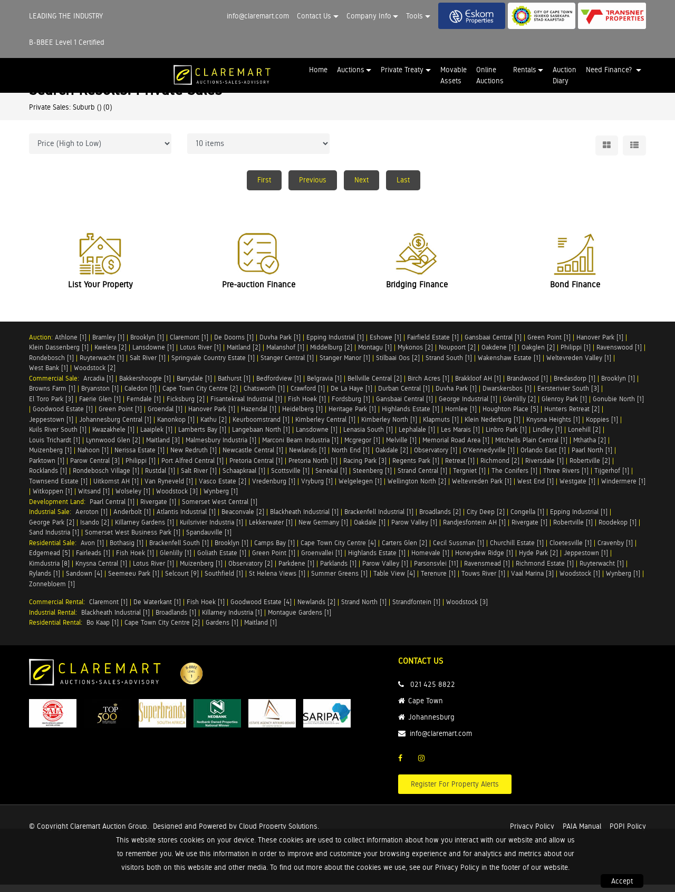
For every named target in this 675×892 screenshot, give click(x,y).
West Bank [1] (48, 375)
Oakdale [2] (391, 457)
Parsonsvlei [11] (436, 571)
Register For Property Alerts (455, 791)
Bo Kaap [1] (102, 630)
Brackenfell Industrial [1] (378, 519)
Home (318, 69)
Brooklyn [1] (147, 344)
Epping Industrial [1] (335, 344)
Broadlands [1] (176, 620)
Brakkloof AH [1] (478, 386)
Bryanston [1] (100, 396)
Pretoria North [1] (313, 468)
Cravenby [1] (615, 550)
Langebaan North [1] (261, 437)
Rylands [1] (44, 581)
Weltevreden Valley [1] (578, 365)
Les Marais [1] (460, 437)
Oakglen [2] (538, 354)
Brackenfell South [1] (179, 550)
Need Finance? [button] (610, 69)
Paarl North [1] (592, 457)
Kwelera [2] (110, 354)
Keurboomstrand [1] (261, 427)
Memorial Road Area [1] (455, 447)
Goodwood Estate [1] (63, 416)
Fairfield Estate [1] (433, 344)
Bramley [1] (108, 344)
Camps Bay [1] (274, 550)
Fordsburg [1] (351, 406)
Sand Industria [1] (54, 540)
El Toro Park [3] (51, 406)
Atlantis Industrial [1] (186, 519)
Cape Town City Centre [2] (200, 396)
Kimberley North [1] (389, 427)
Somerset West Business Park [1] (132, 540)
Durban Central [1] (404, 396)
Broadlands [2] (440, 519)
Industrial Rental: (55, 620)
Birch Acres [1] (428, 386)
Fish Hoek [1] (307, 406)
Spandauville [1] (209, 540)
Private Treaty (402, 69)
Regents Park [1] (415, 468)
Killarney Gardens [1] (144, 530)
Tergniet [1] (469, 478)
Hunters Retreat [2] (572, 416)
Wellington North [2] (417, 488)
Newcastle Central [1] (253, 457)
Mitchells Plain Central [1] (531, 447)
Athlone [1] (70, 344)
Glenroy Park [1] (564, 406)
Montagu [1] (375, 354)
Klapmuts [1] (441, 427)
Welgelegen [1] (360, 488)
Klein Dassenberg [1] (59, 354)
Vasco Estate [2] (222, 488)
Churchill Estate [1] (517, 550)
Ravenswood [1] (619, 354)
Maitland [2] (244, 354)
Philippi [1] (576, 354)
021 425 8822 (432, 691)
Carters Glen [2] (404, 550)
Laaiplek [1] (156, 437)
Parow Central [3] (95, 468)
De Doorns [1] (234, 344)
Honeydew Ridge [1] (484, 560)
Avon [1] (92, 550)
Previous (312, 180)
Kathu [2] (213, 427)
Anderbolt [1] (132, 519)
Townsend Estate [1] (58, 488)
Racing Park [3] (365, 468)
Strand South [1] (449, 365)
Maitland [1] (260, 630)
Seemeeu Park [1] (133, 581)
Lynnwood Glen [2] (113, 447)
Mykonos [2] (415, 354)
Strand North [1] (364, 609)
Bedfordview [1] (278, 386)
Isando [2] (94, 530)
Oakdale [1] (369, 530)
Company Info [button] (368, 16)
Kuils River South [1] (57, 437)
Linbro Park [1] (506, 437)
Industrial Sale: (52, 519)
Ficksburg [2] (186, 406)
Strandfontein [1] (416, 609)
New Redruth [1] (193, 457)
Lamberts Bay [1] (202, 437)
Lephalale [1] (417, 437)
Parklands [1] (338, 571)
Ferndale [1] (144, 406)
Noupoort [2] (457, 354)
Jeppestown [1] (51, 427)
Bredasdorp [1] (574, 386)
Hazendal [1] (258, 416)
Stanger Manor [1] (345, 365)
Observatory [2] (250, 571)
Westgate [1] (577, 488)
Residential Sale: (55, 550)
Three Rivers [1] (566, 478)
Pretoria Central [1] (256, 468)
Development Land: (59, 509)
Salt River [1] (148, 365)
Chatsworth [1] (264, 396)
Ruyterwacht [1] (102, 365)
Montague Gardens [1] (299, 620)
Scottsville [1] (290, 478)
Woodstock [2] (94, 375)
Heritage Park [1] (352, 416)
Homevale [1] (430, 560)
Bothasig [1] (126, 550)
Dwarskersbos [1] (507, 396)
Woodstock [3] (177, 498)
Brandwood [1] (527, 386)
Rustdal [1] (160, 478)
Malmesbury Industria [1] (221, 447)
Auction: (42, 344)
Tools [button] (414, 16)
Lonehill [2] (584, 437)
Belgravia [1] (324, 386)
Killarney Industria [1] (232, 620)
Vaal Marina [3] (532, 581)
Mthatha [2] (589, 447)
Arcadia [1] (98, 386)
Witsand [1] (94, 498)
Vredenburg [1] (273, 488)
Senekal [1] (331, 478)
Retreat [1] (460, 468)
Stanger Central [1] (287, 365)
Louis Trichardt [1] (54, 447)
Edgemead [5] (49, 560)
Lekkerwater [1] (271, 530)
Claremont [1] (189, 344)
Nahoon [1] (93, 457)
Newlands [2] (316, 609)
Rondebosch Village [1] (106, 478)
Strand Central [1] (422, 478)
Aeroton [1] (91, 519)
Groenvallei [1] (321, 560)
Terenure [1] (438, 581)
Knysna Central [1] (101, 571)
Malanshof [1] (285, 354)
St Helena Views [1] (277, 581)
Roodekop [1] (618, 530)
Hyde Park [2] (538, 560)
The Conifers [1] (514, 478)
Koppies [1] (602, 427)
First (264, 180)
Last (403, 180)
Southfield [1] (224, 581)
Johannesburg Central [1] (115, 427)
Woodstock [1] (580, 581)
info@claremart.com (258, 16)
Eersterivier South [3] (568, 396)
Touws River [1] (483, 581)
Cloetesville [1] (570, 550)
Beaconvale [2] (242, 519)
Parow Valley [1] (414, 530)
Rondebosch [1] (51, 365)
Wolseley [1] (132, 498)
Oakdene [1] (498, 354)
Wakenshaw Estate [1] (509, 365)
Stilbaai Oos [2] (398, 365)
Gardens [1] (222, 630)
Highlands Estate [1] (410, 416)
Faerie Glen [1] (100, 406)
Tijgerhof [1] (611, 478)
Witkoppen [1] (52, 498)
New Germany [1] (323, 530)
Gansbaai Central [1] (493, 344)
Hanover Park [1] (599, 344)
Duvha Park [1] (280, 344)
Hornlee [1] (461, 416)
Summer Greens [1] (339, 581)
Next (361, 180)
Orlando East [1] (543, 457)
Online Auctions (490, 75)
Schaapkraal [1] (244, 478)
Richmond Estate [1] (545, 571)
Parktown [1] (46, 468)
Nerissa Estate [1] (139, 457)
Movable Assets (453, 75)
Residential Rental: (57, 630)
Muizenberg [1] (50, 457)
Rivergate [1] (158, 509)
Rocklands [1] (48, 478)
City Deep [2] (486, 519)
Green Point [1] (549, 344)
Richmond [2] (499, 468)
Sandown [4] (84, 581)
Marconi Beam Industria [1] (300, 447)
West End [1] (535, 488)
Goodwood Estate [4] (261, 609)
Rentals (524, 69)
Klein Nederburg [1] (492, 427)
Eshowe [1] (385, 344)
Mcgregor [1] (362, 447)
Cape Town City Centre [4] (338, 550)
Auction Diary (564, 75)
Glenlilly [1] (175, 560)
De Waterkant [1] (157, 609)
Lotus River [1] (200, 354)
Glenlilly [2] (519, 406)
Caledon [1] (140, 396)
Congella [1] (527, 519)
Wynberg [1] (221, 498)
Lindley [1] (547, 437)
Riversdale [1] (544, 468)
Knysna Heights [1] (553, 427)
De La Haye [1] (351, 396)
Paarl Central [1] (112, 509)
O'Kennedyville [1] (489, 457)
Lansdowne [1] (153, 354)
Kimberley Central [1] (325, 427)
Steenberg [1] (372, 478)
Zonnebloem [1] (52, 591)
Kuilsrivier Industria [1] (211, 530)
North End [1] (351, 457)
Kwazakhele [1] (113, 437)
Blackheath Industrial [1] (304, 519)
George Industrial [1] (468, 406)
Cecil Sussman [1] (458, 550)
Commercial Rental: (59, 609)
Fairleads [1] (93, 560)
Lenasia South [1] (368, 437)
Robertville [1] (573, 530)
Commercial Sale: (56, 386)
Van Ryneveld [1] (168, 488)
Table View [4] (394, 581)
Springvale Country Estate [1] (213, 365)
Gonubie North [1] (618, 406)
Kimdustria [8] (49, 571)
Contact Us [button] (314, 16)
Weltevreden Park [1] (482, 488)
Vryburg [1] (317, 488)
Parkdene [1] (296, 571)
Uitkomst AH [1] (116, 488)
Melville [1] (401, 447)
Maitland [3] (163, 447)
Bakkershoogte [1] (145, 386)
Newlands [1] (307, 457)
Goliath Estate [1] (221, 560)
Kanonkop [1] (176, 427)
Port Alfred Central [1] (192, 468)
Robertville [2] (590, 468)
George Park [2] (51, 530)
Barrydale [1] (194, 386)
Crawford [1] (308, 396)
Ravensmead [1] (487, 571)
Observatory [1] (435, 457)
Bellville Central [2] (375, 386)
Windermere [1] (623, 488)
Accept (622, 881)
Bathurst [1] (234, 386)
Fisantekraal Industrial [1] (246, 406)
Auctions (350, 69)
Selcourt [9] (182, 581)
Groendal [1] (165, 416)
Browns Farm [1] (52, 396)
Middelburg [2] (331, 354)
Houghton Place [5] (510, 416)
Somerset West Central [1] (219, 509)
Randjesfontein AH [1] (474, 530)
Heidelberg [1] (302, 416)
